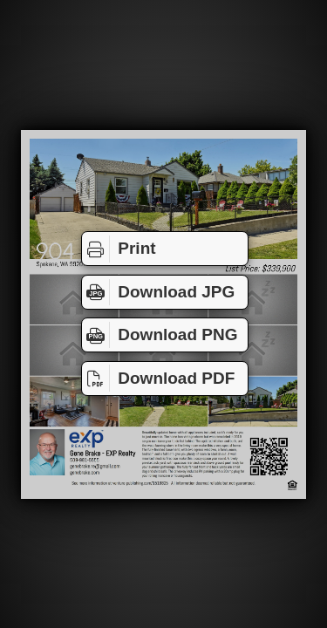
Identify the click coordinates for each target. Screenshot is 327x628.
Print (119, 249)
